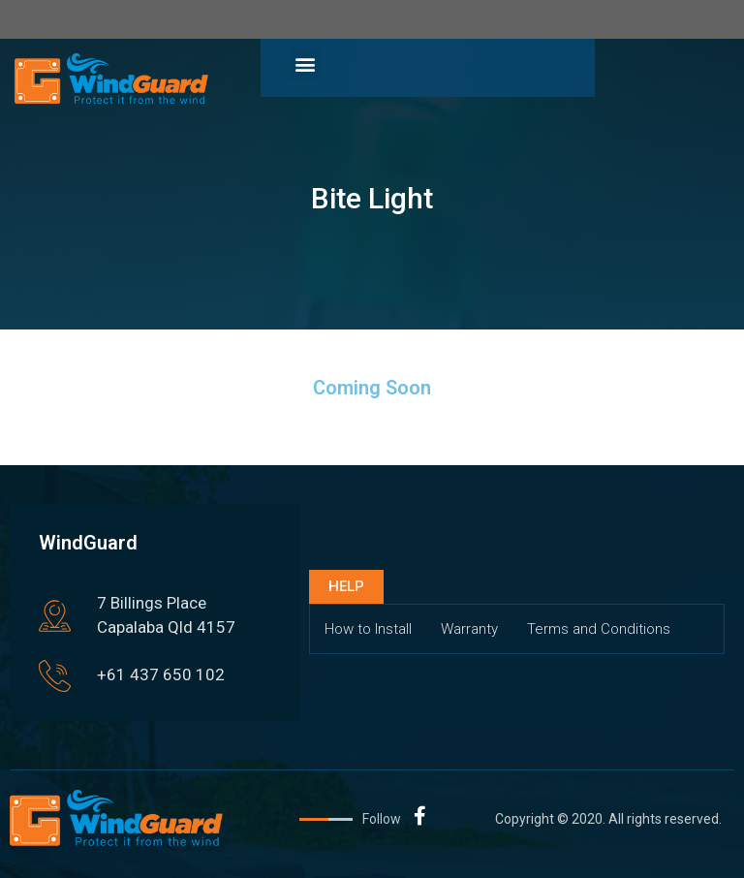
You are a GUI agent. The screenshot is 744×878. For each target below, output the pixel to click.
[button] (306, 64)
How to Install (368, 629)
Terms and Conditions (598, 629)
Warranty (469, 629)
